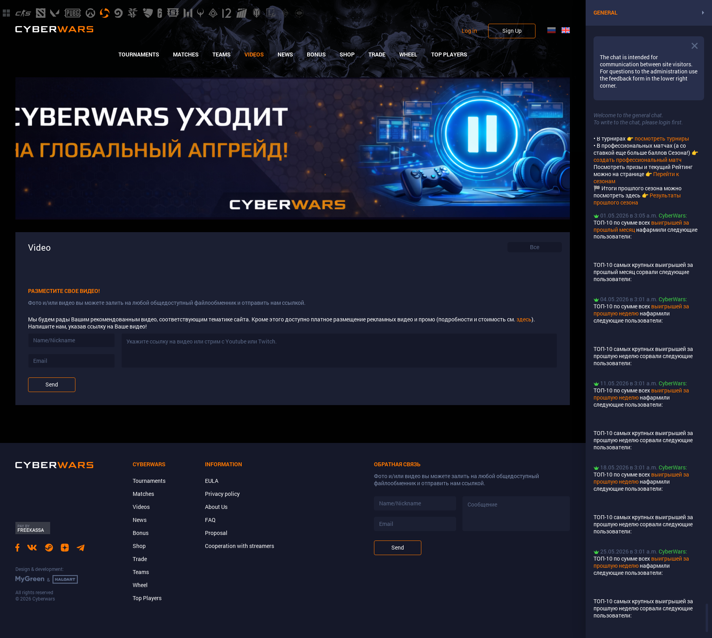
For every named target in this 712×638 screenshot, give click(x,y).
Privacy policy (222, 493)
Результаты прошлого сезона (637, 198)
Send (51, 384)
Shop (347, 54)
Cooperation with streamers (239, 546)
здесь (524, 319)
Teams (221, 54)
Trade (376, 54)
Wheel (408, 54)
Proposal (216, 533)
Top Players (449, 54)
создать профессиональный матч (638, 159)
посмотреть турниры (662, 138)
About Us (216, 506)
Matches (186, 54)
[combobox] (534, 247)
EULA (211, 480)
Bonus (316, 54)
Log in (469, 30)
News (285, 54)
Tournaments (138, 54)
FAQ (210, 520)
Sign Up (512, 30)
